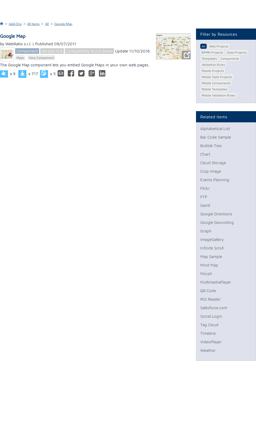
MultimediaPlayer (215, 282)
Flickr (205, 188)
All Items (33, 24)
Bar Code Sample (215, 137)
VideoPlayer (211, 342)
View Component (41, 58)
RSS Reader (210, 299)
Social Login (211, 316)
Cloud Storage (213, 162)
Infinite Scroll (211, 248)
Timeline (208, 333)
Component (27, 51)
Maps (20, 58)
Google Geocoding (217, 222)
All (47, 24)
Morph (206, 273)
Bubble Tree (211, 145)
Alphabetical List (215, 128)
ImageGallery (212, 239)
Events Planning (214, 180)
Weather (208, 350)
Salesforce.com (213, 307)
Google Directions (216, 214)
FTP (203, 197)
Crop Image (210, 171)
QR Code (208, 290)
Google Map (63, 24)
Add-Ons (15, 24)
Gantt (205, 205)
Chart (205, 154)
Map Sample (211, 256)
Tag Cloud (209, 325)
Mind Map (209, 265)
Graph (205, 231)
